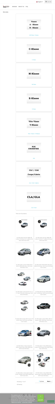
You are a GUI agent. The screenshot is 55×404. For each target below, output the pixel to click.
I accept (40, 398)
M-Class (34, 75)
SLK (34, 149)
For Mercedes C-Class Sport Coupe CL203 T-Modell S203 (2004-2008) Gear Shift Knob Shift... (24, 374)
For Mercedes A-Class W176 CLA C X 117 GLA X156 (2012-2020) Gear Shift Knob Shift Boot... (24, 293)
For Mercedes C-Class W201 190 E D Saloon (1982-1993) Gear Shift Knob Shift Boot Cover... (43, 320)
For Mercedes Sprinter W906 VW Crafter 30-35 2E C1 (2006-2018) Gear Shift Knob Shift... (43, 239)
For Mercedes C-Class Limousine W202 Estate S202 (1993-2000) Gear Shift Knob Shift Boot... (24, 347)
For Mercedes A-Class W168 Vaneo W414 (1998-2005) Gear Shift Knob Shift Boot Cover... (24, 266)
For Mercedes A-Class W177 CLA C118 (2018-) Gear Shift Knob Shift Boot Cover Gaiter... (24, 320)
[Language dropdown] (39, 2)
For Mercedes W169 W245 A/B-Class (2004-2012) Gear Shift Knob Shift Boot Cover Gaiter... (43, 266)
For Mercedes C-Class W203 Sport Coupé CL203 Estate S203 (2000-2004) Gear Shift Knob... (43, 347)
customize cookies (27, 402)
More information (16, 402)
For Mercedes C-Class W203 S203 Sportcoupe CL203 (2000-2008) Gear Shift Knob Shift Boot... (43, 374)
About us (21, 6)
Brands (14, 6)
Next (49, 381)
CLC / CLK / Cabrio (34, 174)
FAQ (27, 6)
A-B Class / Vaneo (34, 26)
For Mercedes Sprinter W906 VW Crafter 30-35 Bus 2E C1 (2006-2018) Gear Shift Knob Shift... (24, 239)
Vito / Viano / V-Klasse (34, 124)
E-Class (34, 100)
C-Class (34, 50)
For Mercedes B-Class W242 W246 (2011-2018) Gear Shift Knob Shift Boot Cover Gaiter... (43, 293)
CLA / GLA (34, 198)
